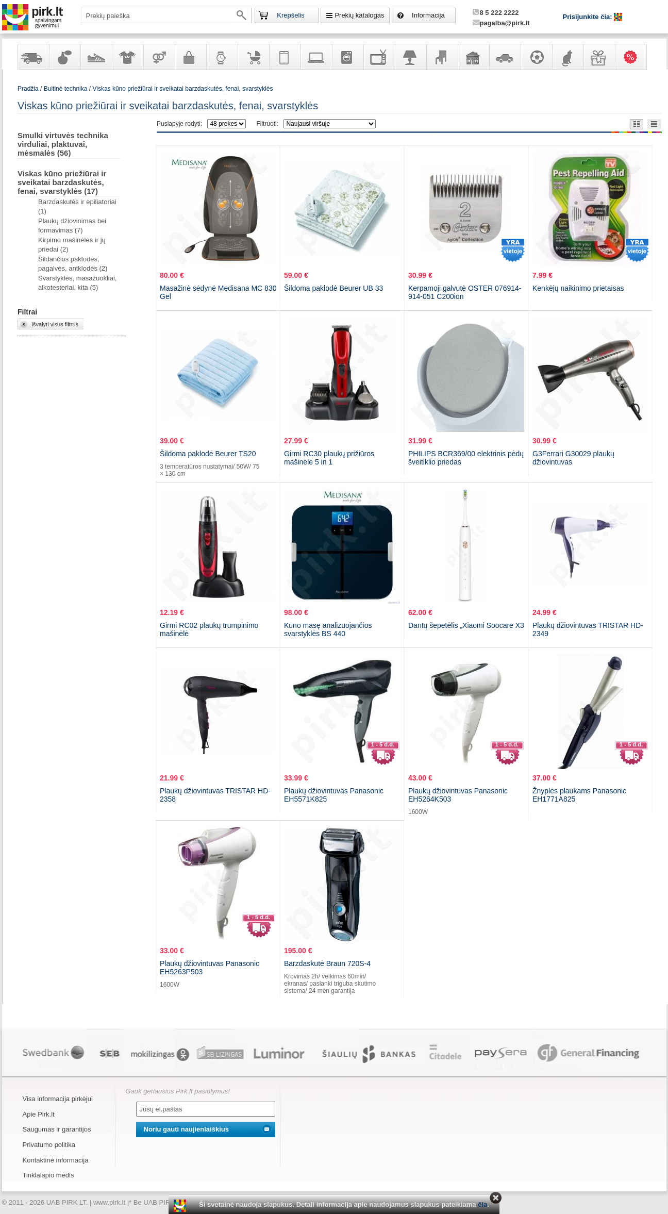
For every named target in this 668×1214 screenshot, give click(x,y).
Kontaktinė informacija (56, 1160)
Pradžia (28, 88)
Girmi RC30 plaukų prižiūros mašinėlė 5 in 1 (329, 458)
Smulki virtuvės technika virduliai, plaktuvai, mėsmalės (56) (63, 144)
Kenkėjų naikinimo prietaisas (578, 288)
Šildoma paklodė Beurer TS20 (208, 454)
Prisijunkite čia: (588, 17)
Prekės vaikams (253, 56)
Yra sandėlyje (33, 56)
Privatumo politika (49, 1145)
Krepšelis (290, 15)
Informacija (428, 15)
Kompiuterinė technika (316, 56)
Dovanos (599, 56)
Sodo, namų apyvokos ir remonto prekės (473, 56)
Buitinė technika (347, 56)
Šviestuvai (410, 56)
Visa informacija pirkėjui (58, 1099)
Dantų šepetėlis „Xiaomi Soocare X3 (466, 625)
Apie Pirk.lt (39, 1114)
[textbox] (166, 15)
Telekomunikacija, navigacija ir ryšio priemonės (284, 56)
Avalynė (96, 56)
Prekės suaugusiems (159, 56)
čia (482, 1204)
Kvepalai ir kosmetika (64, 56)
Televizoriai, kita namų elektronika (379, 56)
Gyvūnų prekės (567, 56)
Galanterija (190, 56)
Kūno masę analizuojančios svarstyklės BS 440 (328, 629)
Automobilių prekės (505, 56)
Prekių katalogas (359, 15)
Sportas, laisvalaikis (536, 56)
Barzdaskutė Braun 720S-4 (327, 963)
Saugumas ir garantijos (57, 1129)
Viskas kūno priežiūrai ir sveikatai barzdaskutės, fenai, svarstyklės (182, 88)
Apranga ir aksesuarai (127, 56)
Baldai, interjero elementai (442, 56)
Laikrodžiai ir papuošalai (222, 56)
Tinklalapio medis (48, 1175)
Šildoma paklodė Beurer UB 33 (333, 288)
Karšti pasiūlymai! (634, 56)
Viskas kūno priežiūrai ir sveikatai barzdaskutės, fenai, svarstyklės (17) (62, 182)
